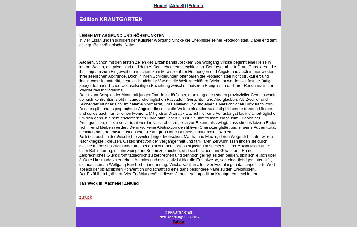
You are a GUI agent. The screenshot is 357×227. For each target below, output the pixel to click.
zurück (85, 197)
